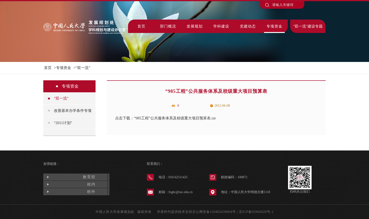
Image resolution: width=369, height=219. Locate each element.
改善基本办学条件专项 (73, 111)
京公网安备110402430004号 (214, 212)
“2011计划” (63, 123)
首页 (141, 26)
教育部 (89, 177)
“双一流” (83, 68)
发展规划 (195, 26)
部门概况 (168, 26)
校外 (91, 192)
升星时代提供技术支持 (174, 212)
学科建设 (221, 26)
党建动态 (248, 26)
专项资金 (274, 26)
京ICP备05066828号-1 (256, 212)
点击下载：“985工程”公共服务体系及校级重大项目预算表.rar (165, 118)
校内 (91, 184)
